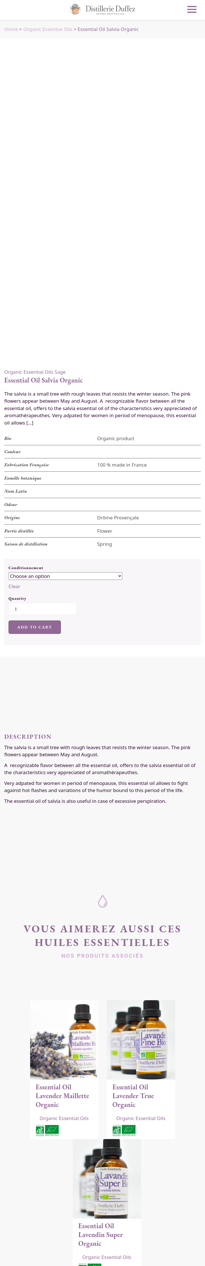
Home (11, 29)
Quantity (17, 598)
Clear (14, 586)
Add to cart (34, 627)
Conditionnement (26, 567)
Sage (60, 372)
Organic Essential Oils (47, 29)
